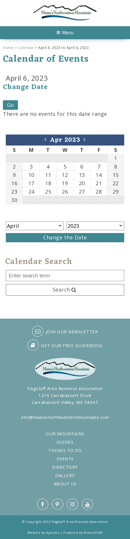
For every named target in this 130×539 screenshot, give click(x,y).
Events (65, 459)
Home (8, 47)
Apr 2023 (65, 140)
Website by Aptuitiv (43, 532)
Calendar (26, 47)
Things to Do (65, 450)
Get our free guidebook (65, 345)
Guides (65, 442)
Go (10, 104)
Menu (65, 32)
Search (65, 289)
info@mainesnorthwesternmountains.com (65, 417)
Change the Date (65, 237)
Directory (65, 467)
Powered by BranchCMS (83, 532)
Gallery (65, 475)
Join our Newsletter (65, 331)
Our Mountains (65, 434)
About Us (65, 484)
